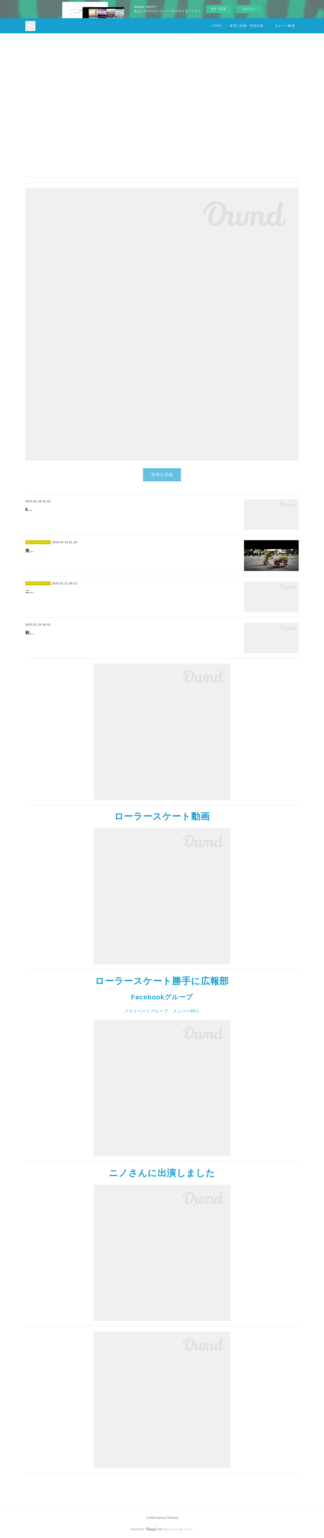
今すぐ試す (218, 9)
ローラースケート (38, 583)
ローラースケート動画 (162, 816)
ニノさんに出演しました (49, 591)
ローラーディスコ (38, 542)
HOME (216, 26)
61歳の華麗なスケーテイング (54, 509)
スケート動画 (285, 26)
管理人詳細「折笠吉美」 (248, 26)
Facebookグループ (162, 997)
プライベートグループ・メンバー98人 (162, 1011)
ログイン (249, 9)
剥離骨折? (35, 633)
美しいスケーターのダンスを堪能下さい (65, 551)
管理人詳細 (162, 474)
